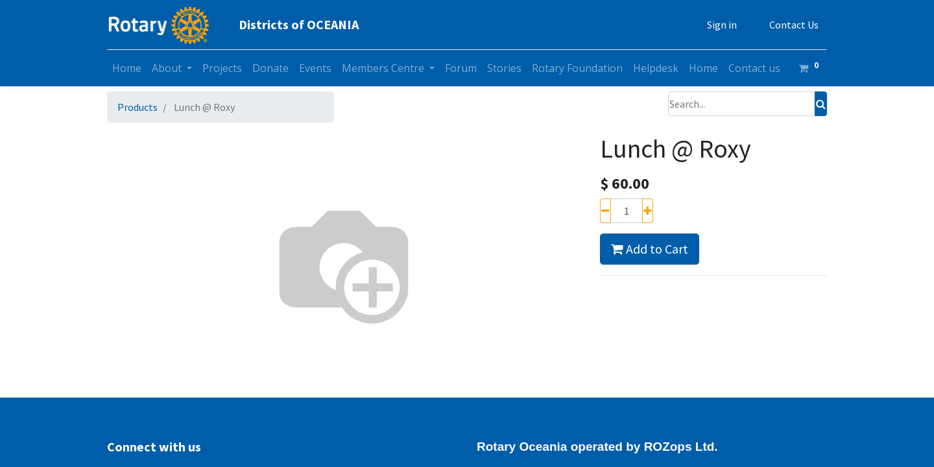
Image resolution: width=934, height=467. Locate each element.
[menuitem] (127, 68)
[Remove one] (605, 210)
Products (137, 107)
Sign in (722, 24)
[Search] (821, 103)
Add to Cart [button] (649, 249)
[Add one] (647, 210)
